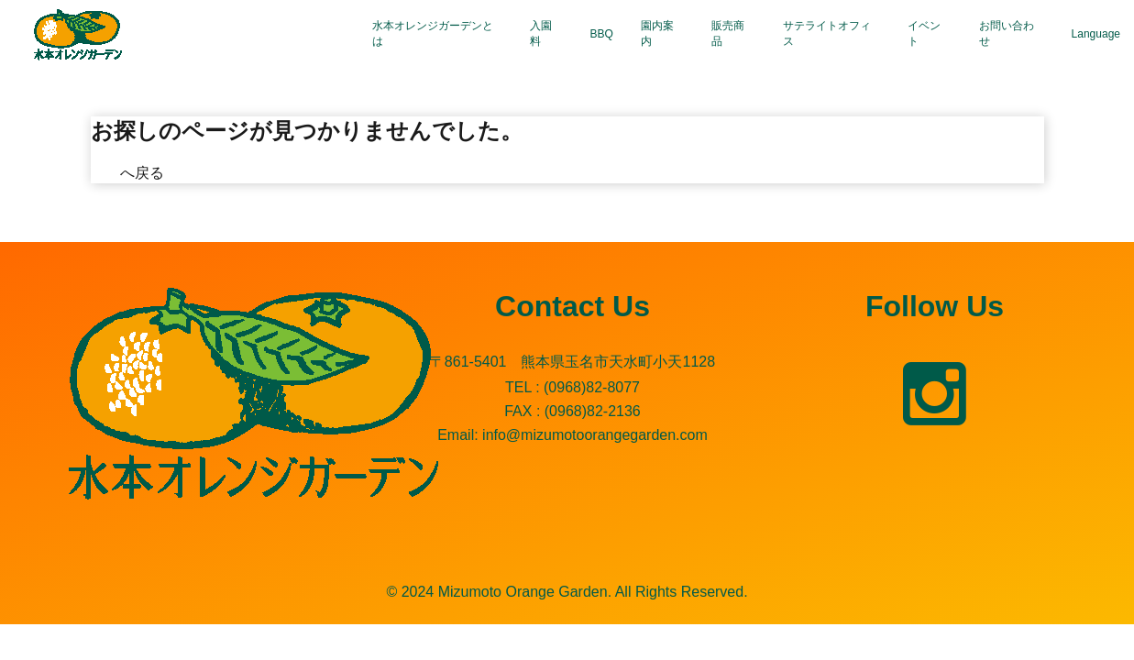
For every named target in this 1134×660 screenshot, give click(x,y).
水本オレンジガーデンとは (432, 33)
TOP (106, 173)
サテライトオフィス (827, 33)
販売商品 (727, 33)
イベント (924, 33)
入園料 (541, 33)
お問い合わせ (1006, 33)
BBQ (601, 34)
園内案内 (657, 33)
